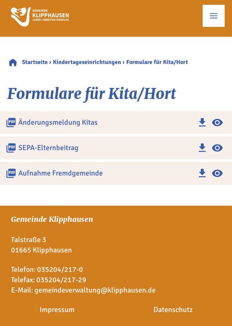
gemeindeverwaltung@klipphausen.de (95, 290)
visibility (217, 122)
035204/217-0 (60, 269)
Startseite (35, 62)
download (202, 122)
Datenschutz (173, 309)
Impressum (57, 309)
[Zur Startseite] (40, 24)
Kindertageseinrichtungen (87, 62)
